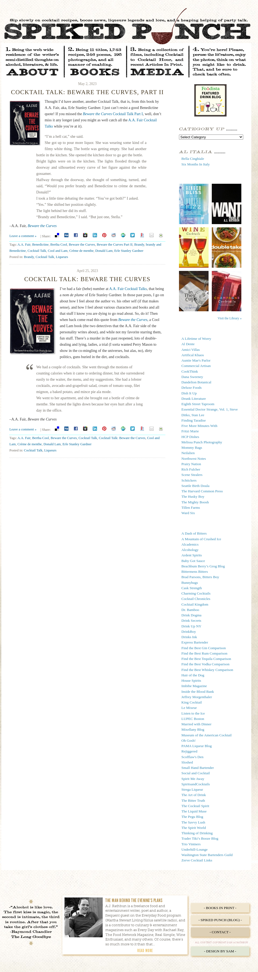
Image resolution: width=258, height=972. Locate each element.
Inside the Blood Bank (197, 692)
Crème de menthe (81, 251)
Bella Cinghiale (192, 159)
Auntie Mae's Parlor (195, 360)
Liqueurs (62, 257)
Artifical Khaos (192, 355)
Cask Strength (191, 588)
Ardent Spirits (191, 555)
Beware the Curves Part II (114, 244)
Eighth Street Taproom (197, 404)
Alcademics (190, 544)
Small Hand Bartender (197, 768)
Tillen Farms (190, 508)
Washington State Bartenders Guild (207, 855)
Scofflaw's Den (192, 757)
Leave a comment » (23, 236)
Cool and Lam (57, 251)
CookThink (189, 371)
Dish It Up (189, 393)
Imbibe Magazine (194, 686)
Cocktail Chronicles (195, 599)
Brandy (139, 244)
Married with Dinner (196, 724)
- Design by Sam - (220, 951)
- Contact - (220, 932)
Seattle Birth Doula (195, 486)
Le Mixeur (189, 708)
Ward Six (188, 513)
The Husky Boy (193, 496)
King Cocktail (191, 702)
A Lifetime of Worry (196, 339)
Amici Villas (190, 350)
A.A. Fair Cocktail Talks (128, 289)
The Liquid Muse (194, 811)
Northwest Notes (193, 459)
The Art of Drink (193, 795)
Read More (145, 950)
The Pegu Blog (192, 817)
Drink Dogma (191, 615)
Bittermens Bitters (194, 572)
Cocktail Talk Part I (113, 114)
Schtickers (188, 480)
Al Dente (188, 344)
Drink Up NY (191, 626)
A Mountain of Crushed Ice (201, 539)
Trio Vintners (191, 844)
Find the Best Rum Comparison (204, 653)
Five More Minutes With (199, 426)
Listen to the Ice (193, 713)
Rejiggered (189, 751)
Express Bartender (194, 642)
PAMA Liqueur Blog (196, 746)
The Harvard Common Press (202, 491)
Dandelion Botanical (196, 382)
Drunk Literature (193, 399)
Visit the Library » (230, 318)
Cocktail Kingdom (194, 604)
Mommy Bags (191, 448)
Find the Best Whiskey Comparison (207, 670)
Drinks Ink (189, 637)
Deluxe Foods (191, 388)
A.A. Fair (23, 244)
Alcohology (190, 550)
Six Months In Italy (195, 164)
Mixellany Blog (192, 729)
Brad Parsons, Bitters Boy (200, 577)
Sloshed (187, 762)
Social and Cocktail (195, 773)
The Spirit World (193, 828)
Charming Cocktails (195, 593)
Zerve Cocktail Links (196, 860)
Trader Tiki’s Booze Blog (199, 838)
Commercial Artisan (196, 366)
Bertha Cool (58, 244)
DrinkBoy (188, 632)
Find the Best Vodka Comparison (205, 664)
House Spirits (191, 680)
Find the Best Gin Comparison (203, 648)
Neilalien (188, 453)
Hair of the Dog (192, 675)
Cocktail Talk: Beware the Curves (87, 279)
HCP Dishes (190, 437)
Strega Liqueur (192, 789)
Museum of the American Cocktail (206, 735)
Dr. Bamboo (190, 610)
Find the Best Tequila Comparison (206, 659)
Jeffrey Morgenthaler (196, 697)
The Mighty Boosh (195, 502)
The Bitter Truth (193, 800)
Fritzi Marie (190, 431)
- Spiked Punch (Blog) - (220, 920)
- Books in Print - (220, 908)
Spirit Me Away (192, 779)
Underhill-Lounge (194, 849)
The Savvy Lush (193, 822)
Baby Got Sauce (193, 561)
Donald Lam (103, 251)
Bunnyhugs (189, 583)
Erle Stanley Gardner (128, 251)
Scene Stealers (191, 475)
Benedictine (40, 244)
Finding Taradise (193, 420)
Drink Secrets (191, 620)
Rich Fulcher (190, 469)
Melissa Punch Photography (201, 442)
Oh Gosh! (188, 740)
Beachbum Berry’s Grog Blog (203, 566)
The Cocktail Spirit (195, 806)
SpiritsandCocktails (195, 784)
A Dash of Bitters (194, 533)
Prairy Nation (191, 464)
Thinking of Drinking (197, 833)
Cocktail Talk (37, 251)
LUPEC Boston (192, 719)
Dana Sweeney (192, 377)
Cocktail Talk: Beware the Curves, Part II (87, 92)
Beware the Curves (42, 226)
